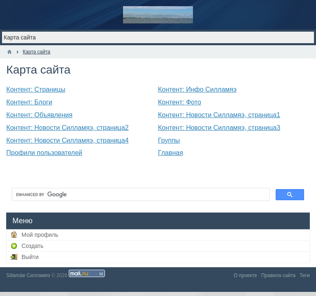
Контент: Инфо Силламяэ (197, 89)
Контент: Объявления (39, 114)
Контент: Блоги (29, 102)
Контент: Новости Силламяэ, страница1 (219, 114)
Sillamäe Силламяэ (28, 275)
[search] (140, 194)
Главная (170, 152)
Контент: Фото (179, 102)
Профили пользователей (44, 152)
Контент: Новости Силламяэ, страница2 (67, 127)
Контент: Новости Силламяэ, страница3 (219, 127)
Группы (169, 140)
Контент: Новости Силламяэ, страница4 (67, 140)
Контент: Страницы (35, 89)
